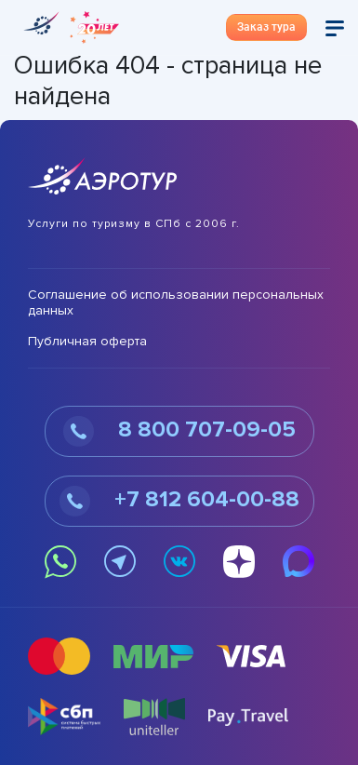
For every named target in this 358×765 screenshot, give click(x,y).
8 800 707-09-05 (179, 431)
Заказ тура (266, 27)
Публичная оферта (87, 341)
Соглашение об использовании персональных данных (176, 303)
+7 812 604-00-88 (179, 501)
